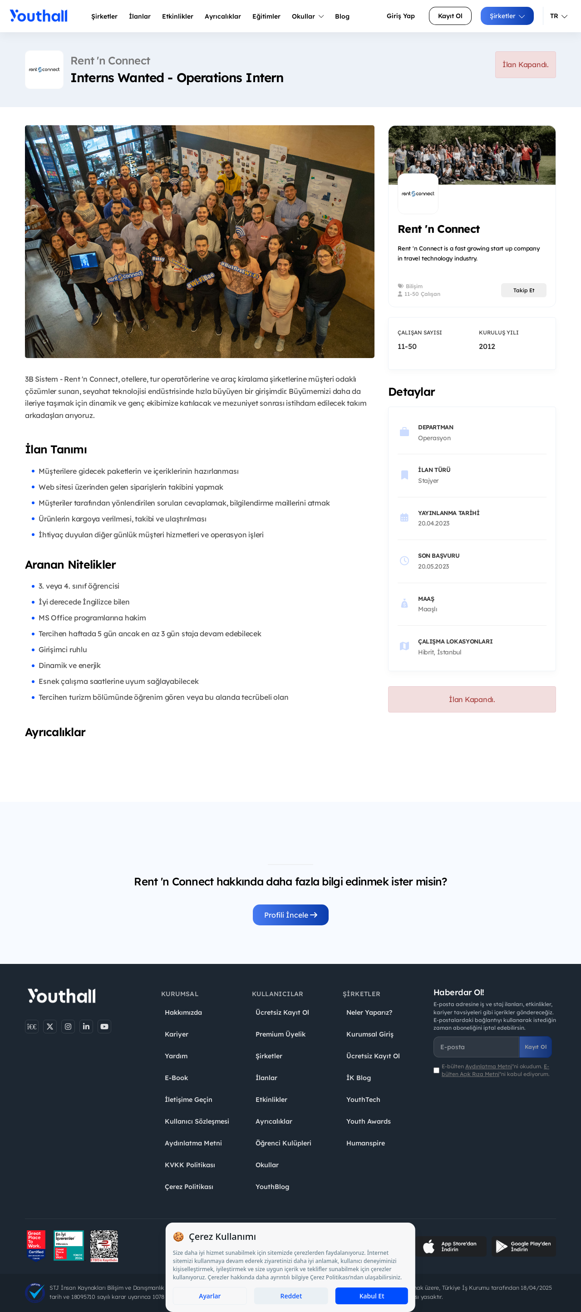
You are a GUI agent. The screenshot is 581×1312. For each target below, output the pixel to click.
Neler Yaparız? (369, 1012)
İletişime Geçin (188, 1100)
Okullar (308, 16)
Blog (342, 16)
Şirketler (104, 16)
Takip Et (524, 290)
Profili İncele (290, 914)
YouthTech (363, 1100)
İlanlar (140, 16)
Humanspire (365, 1143)
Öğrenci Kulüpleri (283, 1143)
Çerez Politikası (189, 1187)
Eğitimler (266, 16)
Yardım (176, 1056)
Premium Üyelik (280, 1034)
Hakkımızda (183, 1012)
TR (558, 16)
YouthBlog (272, 1187)
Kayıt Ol (450, 16)
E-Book (176, 1078)
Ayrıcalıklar (274, 1121)
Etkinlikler (177, 16)
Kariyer (176, 1034)
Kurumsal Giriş (370, 1034)
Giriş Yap (401, 16)
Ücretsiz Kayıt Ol (282, 1012)
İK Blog (358, 1078)
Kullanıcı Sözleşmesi (197, 1121)
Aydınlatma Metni (193, 1143)
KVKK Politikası (190, 1165)
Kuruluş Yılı (499, 332)
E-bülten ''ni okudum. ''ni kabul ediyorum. (496, 1070)
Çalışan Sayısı (420, 332)
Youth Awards (368, 1121)
